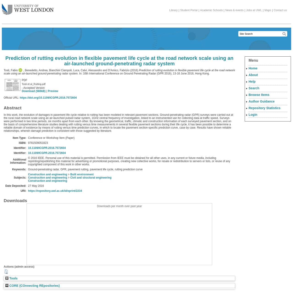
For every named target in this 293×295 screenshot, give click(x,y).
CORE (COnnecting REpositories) (32, 285)
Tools (11, 278)
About (253, 75)
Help (252, 81)
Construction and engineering (47, 174)
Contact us (280, 10)
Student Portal (189, 10)
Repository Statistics (264, 108)
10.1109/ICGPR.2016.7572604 (47, 148)
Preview (53, 91)
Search (254, 88)
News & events (234, 10)
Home (253, 68)
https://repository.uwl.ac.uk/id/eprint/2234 (55, 190)
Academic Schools (211, 10)
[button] (6, 271)
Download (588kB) (34, 91)
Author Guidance (262, 101)
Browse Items (259, 95)
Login (253, 114)
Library (173, 10)
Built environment (82, 174)
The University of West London (27, 7)
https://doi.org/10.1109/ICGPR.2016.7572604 (48, 97)
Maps (267, 10)
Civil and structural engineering (90, 177)
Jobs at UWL (254, 10)
